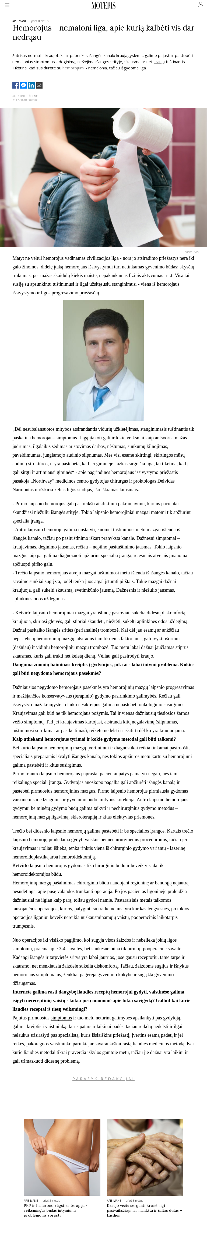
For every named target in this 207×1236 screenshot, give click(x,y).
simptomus (61, 1018)
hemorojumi (73, 67)
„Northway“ (42, 481)
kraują (159, 61)
